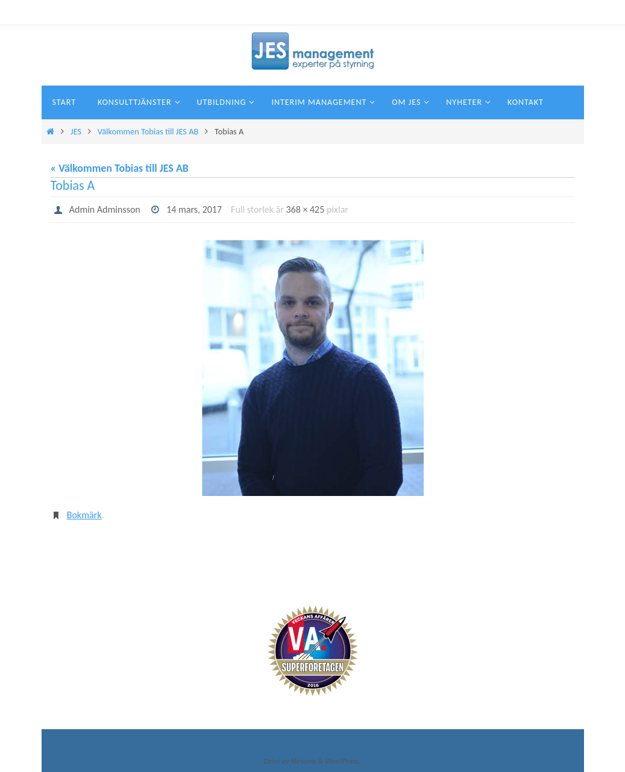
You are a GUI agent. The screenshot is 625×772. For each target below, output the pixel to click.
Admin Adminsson (104, 209)
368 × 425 (305, 209)
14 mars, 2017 (194, 209)
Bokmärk (84, 515)
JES (76, 131)
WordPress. (343, 760)
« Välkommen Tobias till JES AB (120, 168)
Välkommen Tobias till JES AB (148, 131)
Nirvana (303, 760)
